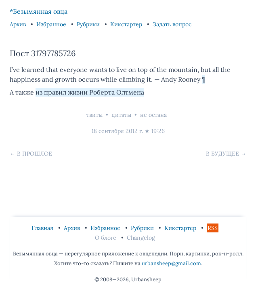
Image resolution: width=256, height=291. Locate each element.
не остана (153, 114)
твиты (94, 114)
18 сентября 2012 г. (117, 131)
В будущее (222, 153)
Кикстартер (127, 24)
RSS (213, 228)
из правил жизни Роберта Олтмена (90, 92)
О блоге (106, 237)
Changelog (141, 237)
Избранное (52, 24)
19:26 (158, 131)
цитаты (121, 114)
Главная (43, 228)
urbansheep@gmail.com (171, 263)
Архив (18, 24)
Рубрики (89, 24)
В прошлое (34, 153)
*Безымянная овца (38, 11)
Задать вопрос (172, 24)
